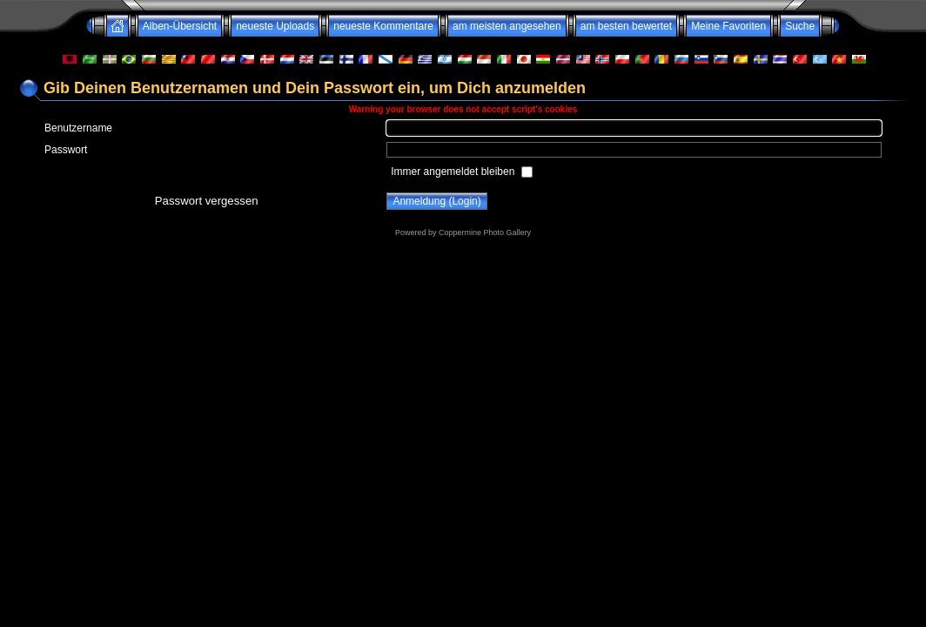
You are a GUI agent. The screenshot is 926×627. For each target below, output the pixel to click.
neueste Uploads (275, 26)
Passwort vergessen (206, 200)
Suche (800, 26)
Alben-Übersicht (180, 26)
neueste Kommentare (383, 26)
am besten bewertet (626, 26)
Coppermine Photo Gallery (485, 232)
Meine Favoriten (728, 26)
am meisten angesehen (507, 26)
